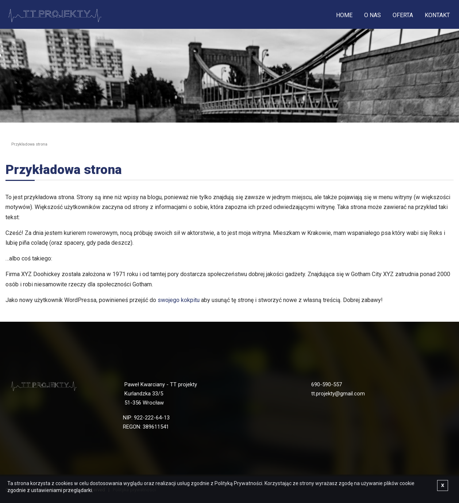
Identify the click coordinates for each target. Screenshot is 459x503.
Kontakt (437, 15)
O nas (372, 15)
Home (344, 15)
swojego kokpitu (179, 300)
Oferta (403, 15)
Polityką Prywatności (238, 483)
